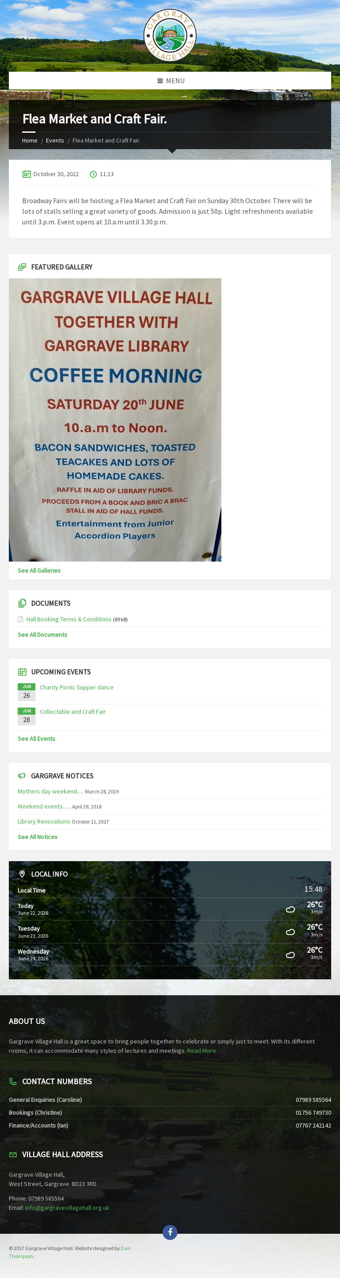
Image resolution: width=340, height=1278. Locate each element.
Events (55, 140)
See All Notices (38, 837)
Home (30, 140)
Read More (201, 1051)
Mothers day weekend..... (51, 791)
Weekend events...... (44, 806)
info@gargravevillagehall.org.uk (67, 1208)
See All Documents (42, 635)
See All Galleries (39, 570)
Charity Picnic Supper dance (77, 687)
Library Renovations (44, 821)
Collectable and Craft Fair (73, 712)
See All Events (36, 739)
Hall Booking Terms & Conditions (69, 619)
